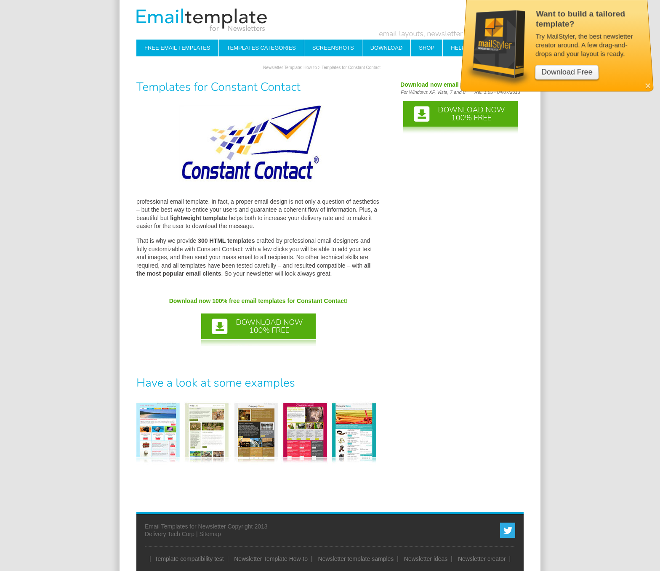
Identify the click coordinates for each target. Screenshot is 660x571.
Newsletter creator (482, 558)
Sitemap (210, 534)
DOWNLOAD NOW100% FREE (269, 326)
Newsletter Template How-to (271, 558)
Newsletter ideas (426, 558)
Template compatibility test (189, 558)
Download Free (568, 54)
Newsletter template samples (356, 558)
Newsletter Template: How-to (290, 67)
